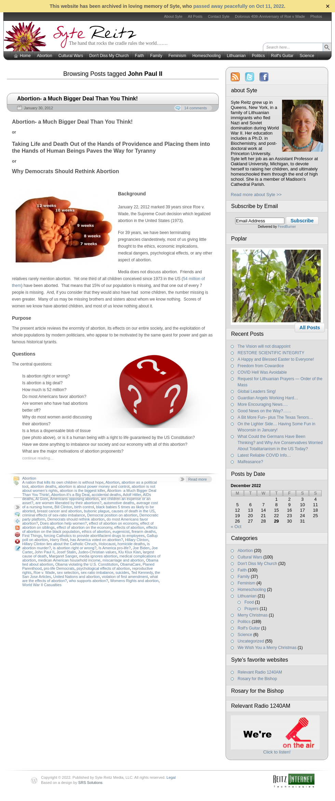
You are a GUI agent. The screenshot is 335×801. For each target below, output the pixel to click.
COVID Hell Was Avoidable (262, 372)
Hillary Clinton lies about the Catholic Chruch (59, 544)
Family (156, 55)
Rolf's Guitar (282, 55)
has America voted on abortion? (96, 540)
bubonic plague (96, 511)
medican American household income (69, 560)
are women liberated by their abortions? (69, 503)
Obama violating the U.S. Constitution (86, 564)
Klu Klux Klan (129, 552)
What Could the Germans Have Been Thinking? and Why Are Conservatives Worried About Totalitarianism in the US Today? (280, 442)
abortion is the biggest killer (82, 490)
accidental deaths (106, 495)
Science (306, 55)
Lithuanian (236, 55)
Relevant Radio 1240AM (260, 672)
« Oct (236, 526)
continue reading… (38, 458)
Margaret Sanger (63, 556)
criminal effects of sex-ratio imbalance (53, 515)
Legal (171, 777)
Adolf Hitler (132, 495)
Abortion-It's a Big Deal (70, 495)
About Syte (173, 16)
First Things (32, 536)
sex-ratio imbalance (97, 572)
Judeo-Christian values (97, 552)
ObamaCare (130, 564)
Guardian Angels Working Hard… (268, 398)
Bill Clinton (63, 507)
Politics (258, 55)
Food (249, 602)
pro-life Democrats (59, 568)
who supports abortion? (88, 581)
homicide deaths (131, 544)
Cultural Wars (70, 55)
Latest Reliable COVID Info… (264, 455)
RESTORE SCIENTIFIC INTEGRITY (271, 352)
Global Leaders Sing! (257, 391)
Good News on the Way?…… (264, 411)
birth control (84, 507)
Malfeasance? (250, 461)
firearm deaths (144, 531)
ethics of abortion (96, 531)
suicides (122, 572)
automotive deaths (119, 503)
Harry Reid (59, 540)
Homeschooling (206, 55)
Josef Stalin (66, 552)
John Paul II (44, 552)
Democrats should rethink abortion (76, 519)
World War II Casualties (42, 585)
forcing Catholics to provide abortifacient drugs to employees (94, 536)
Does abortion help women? (63, 523)
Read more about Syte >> (256, 194)
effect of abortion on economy (113, 523)
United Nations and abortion (76, 577)
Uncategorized (251, 641)
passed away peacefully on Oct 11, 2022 (238, 6)
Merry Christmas (253, 615)
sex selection (68, 572)
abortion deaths (43, 486)
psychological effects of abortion (103, 568)
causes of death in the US (133, 511)
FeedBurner (287, 227)
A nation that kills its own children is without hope (63, 482)
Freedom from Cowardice (261, 365)
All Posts (195, 16)
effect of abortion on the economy (84, 527)
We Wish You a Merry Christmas (267, 647)
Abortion (44, 55)
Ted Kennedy (141, 572)
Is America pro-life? (114, 548)
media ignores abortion (98, 556)
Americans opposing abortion (74, 499)
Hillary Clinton (136, 540)
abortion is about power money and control (94, 486)
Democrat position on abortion (112, 515)
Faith (139, 55)
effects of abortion (129, 527)
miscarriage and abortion (123, 560)
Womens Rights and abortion (134, 581)
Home (25, 55)
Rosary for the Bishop (257, 678)
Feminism (177, 55)
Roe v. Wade (44, 572)
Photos (316, 16)
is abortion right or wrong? (74, 548)
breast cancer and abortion (59, 511)
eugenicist (121, 531)
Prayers (251, 608)
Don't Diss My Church (109, 55)
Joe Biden (141, 548)
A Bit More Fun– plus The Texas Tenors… (275, 417)
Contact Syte (218, 16)
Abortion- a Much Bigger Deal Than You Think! (77, 98)
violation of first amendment (125, 577)
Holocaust (107, 544)
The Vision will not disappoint (264, 346)
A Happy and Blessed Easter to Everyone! (276, 359)
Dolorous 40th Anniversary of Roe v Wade (270, 16)
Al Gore (42, 499)
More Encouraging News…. (263, 404)
